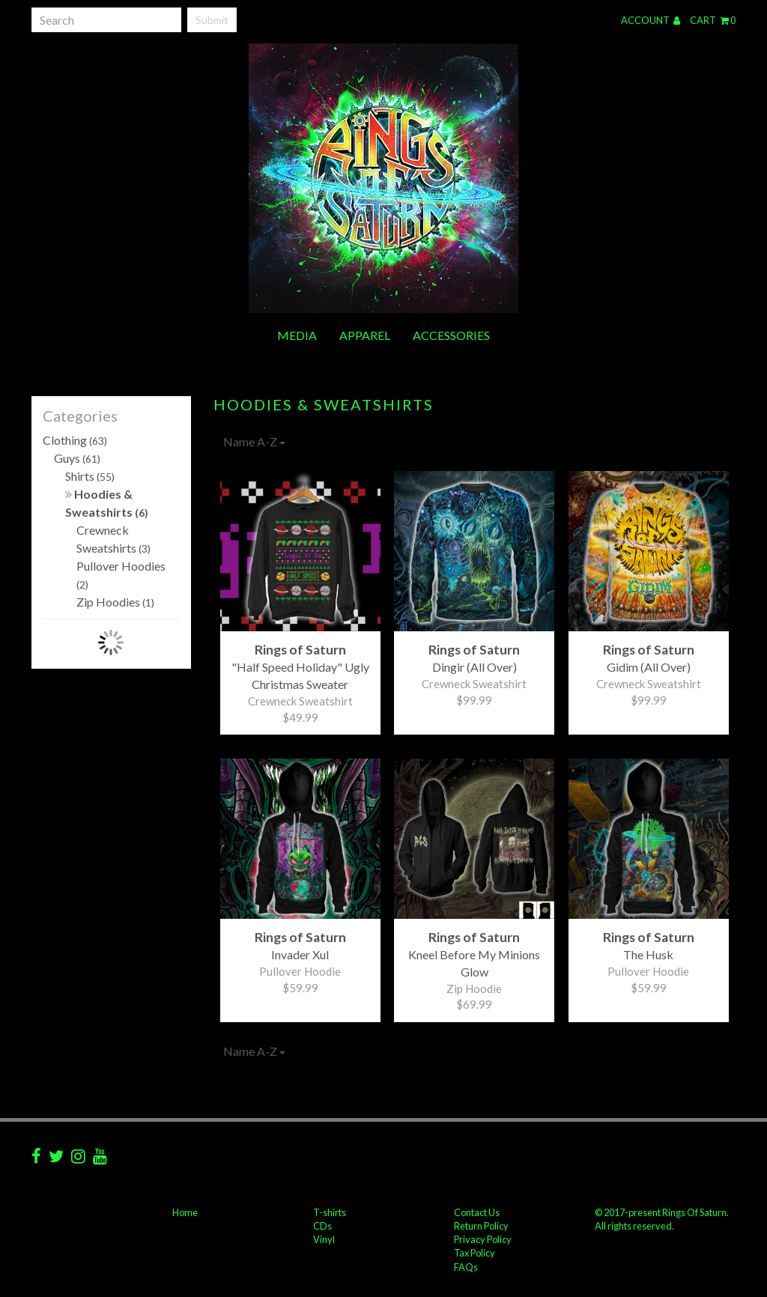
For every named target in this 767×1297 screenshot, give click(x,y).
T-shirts (329, 1212)
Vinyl (324, 1239)
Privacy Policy (483, 1239)
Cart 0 (713, 20)
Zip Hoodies (115, 602)
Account (650, 20)
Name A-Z (254, 441)
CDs (322, 1226)
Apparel (364, 335)
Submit (211, 19)
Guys (77, 458)
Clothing (75, 440)
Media (297, 335)
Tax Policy (474, 1253)
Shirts (90, 476)
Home (185, 1212)
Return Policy (481, 1226)
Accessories (451, 335)
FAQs (466, 1267)
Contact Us (477, 1212)
